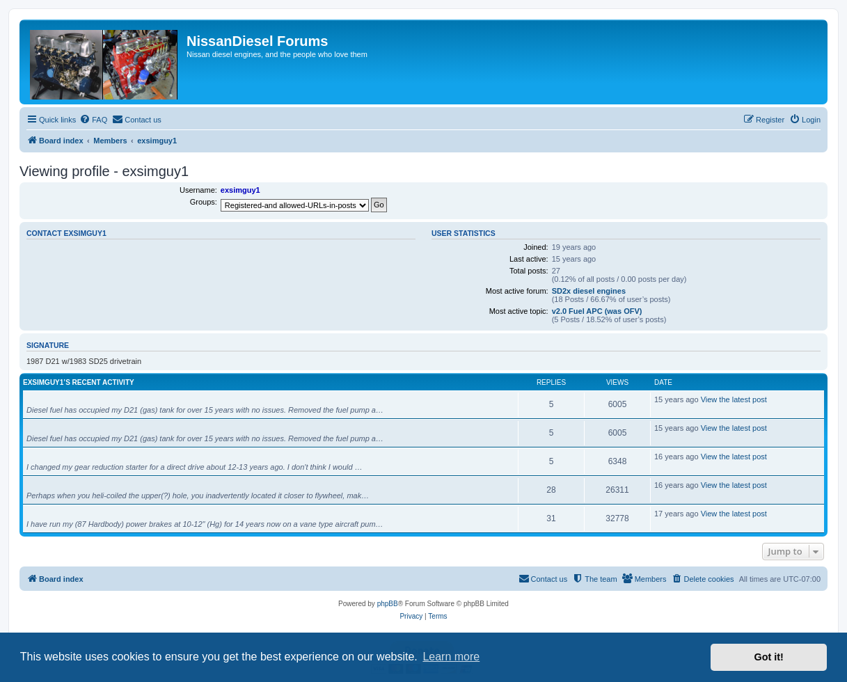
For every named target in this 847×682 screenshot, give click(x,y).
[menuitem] (93, 119)
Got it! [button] (769, 657)
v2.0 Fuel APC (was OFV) (597, 311)
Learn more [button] (451, 657)
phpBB (387, 604)
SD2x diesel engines (589, 291)
